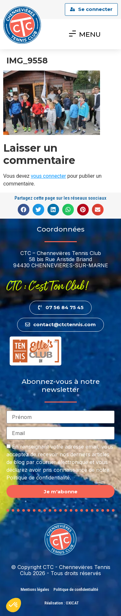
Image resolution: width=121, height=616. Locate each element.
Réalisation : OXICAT (62, 603)
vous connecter (48, 176)
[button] (23, 209)
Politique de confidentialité (76, 589)
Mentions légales (35, 589)
